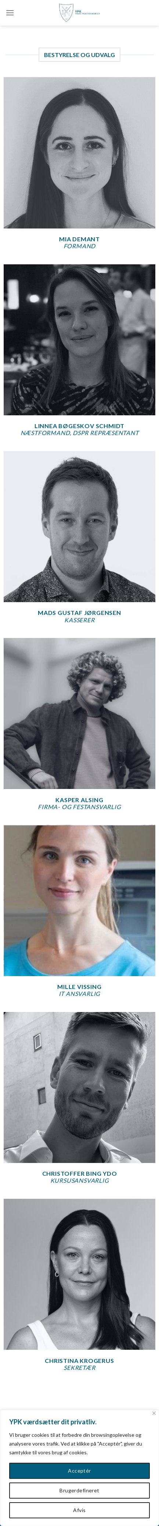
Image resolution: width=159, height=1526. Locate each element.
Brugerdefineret (79, 1490)
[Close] (154, 1413)
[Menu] (10, 13)
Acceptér (79, 1471)
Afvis (79, 1510)
